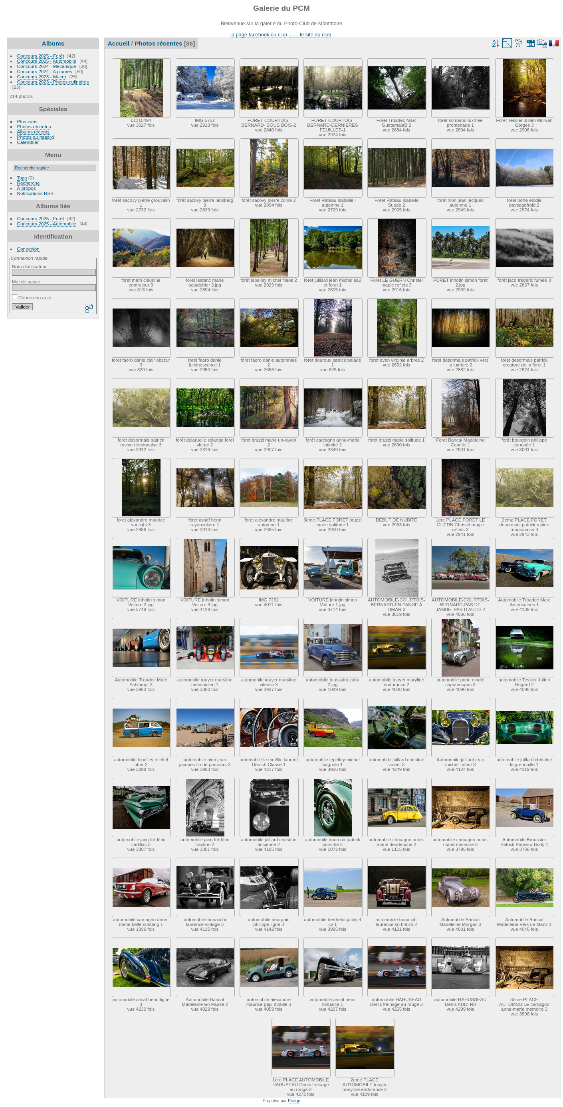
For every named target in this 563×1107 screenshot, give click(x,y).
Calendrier (28, 142)
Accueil (119, 43)
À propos (26, 188)
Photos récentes (34, 126)
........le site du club (310, 35)
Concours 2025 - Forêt (40, 55)
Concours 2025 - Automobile (46, 61)
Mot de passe (26, 281)
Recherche (28, 182)
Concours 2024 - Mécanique (46, 66)
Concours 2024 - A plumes (44, 71)
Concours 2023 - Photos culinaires (53, 81)
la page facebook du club (258, 35)
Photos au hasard (35, 136)
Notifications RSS (35, 193)
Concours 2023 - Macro (41, 76)
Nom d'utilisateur (29, 266)
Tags (22, 177)
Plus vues (27, 121)
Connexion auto (32, 297)
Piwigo (294, 1100)
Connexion (28, 248)
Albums (53, 43)
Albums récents (33, 131)
